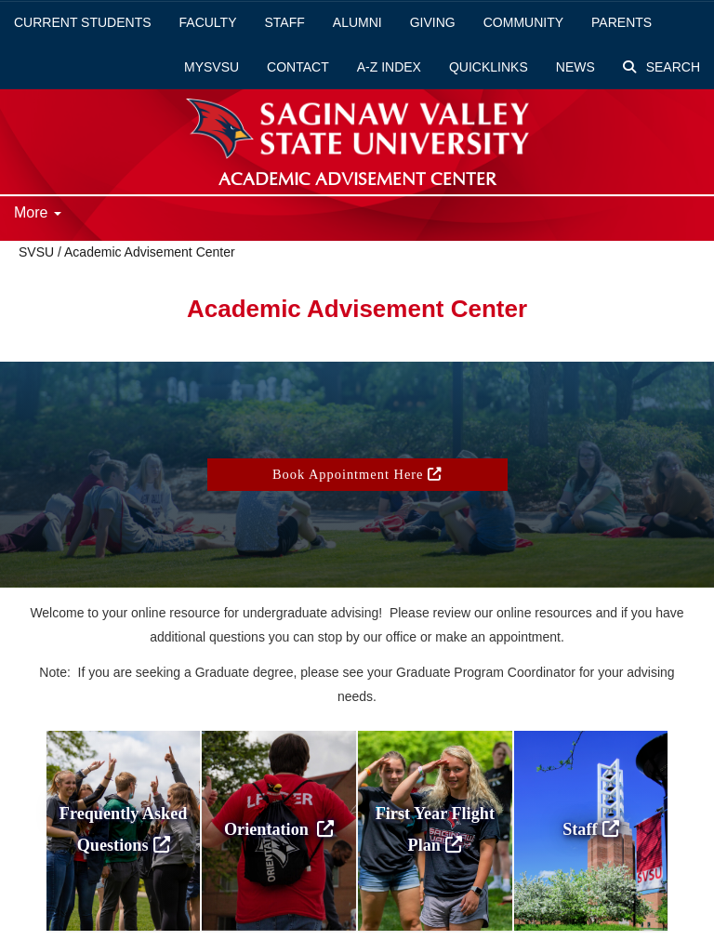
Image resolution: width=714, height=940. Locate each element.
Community (523, 22)
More (37, 212)
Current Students (83, 22)
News (575, 67)
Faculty (208, 22)
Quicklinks (488, 67)
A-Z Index (389, 67)
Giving (433, 22)
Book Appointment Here (357, 474)
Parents (621, 22)
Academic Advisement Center (149, 252)
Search (661, 67)
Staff (285, 22)
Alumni (357, 22)
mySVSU (211, 67)
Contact (298, 67)
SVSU (36, 252)
